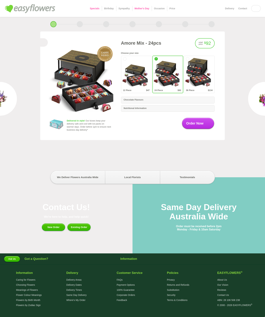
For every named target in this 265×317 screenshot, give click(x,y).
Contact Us (223, 295)
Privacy (171, 279)
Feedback (122, 300)
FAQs (120, 279)
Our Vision (222, 285)
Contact (242, 8)
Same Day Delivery (76, 295)
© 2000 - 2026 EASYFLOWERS (234, 305)
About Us (222, 279)
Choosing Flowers (25, 285)
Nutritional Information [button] (168, 108)
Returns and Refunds (178, 285)
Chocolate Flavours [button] (168, 100)
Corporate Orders (126, 295)
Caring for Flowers (25, 279)
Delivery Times (74, 290)
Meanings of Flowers (27, 290)
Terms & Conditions (177, 300)
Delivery (229, 8)
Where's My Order (76, 300)
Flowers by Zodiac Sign (28, 305)
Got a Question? (36, 259)
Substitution (173, 290)
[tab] (168, 100)
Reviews (221, 290)
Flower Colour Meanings (29, 295)
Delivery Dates (74, 285)
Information (132, 259)
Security (171, 295)
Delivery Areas (74, 279)
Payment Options (126, 285)
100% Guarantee (126, 290)
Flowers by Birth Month (28, 300)
